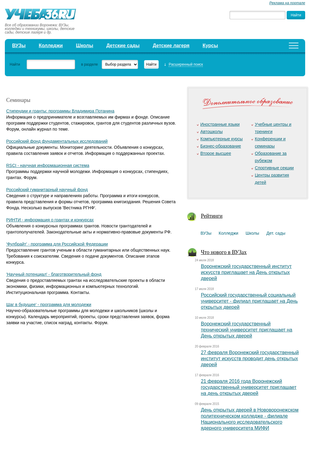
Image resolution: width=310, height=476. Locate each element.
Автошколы (211, 131)
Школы (84, 45)
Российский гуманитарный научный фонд (46, 189)
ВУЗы (19, 45)
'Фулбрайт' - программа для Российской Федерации (57, 244)
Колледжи (51, 45)
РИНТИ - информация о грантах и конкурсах (50, 219)
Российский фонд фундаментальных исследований (56, 141)
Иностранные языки (220, 124)
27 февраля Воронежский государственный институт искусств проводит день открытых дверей (250, 358)
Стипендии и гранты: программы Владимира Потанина (60, 111)
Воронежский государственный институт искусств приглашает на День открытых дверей (246, 272)
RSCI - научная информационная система (47, 165)
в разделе (89, 64)
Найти (15, 64)
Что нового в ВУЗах (223, 252)
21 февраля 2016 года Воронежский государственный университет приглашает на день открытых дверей (248, 387)
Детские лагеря (171, 45)
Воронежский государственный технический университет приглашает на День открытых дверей (246, 329)
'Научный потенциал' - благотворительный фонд (53, 274)
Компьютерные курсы (221, 138)
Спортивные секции (274, 167)
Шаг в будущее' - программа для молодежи (48, 304)
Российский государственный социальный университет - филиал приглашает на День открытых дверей (249, 301)
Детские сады (123, 45)
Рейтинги (212, 216)
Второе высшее (215, 153)
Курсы (210, 45)
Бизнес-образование (220, 146)
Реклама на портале (287, 3)
